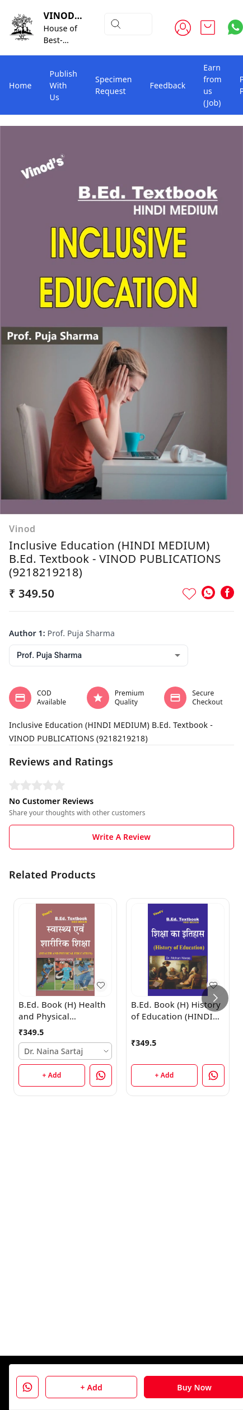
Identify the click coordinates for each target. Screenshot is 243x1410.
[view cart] (208, 27)
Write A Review (121, 836)
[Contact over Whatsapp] (235, 27)
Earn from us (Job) (212, 85)
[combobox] (98, 655)
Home (20, 85)
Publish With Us (64, 85)
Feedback (168, 85)
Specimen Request (113, 85)
